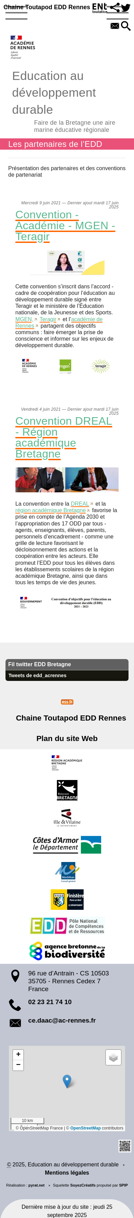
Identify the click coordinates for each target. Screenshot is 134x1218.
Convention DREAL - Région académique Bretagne (63, 437)
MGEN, (24, 319)
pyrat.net (36, 1185)
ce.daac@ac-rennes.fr (62, 1020)
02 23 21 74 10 (50, 1001)
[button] (114, 8)
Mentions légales (67, 1173)
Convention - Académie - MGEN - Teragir (65, 225)
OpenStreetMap (85, 1128)
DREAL (80, 504)
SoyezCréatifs (83, 1185)
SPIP (123, 1185)
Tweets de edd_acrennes (37, 675)
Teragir (47, 319)
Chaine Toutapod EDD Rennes (46, 7)
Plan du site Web (67, 738)
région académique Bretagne (50, 510)
